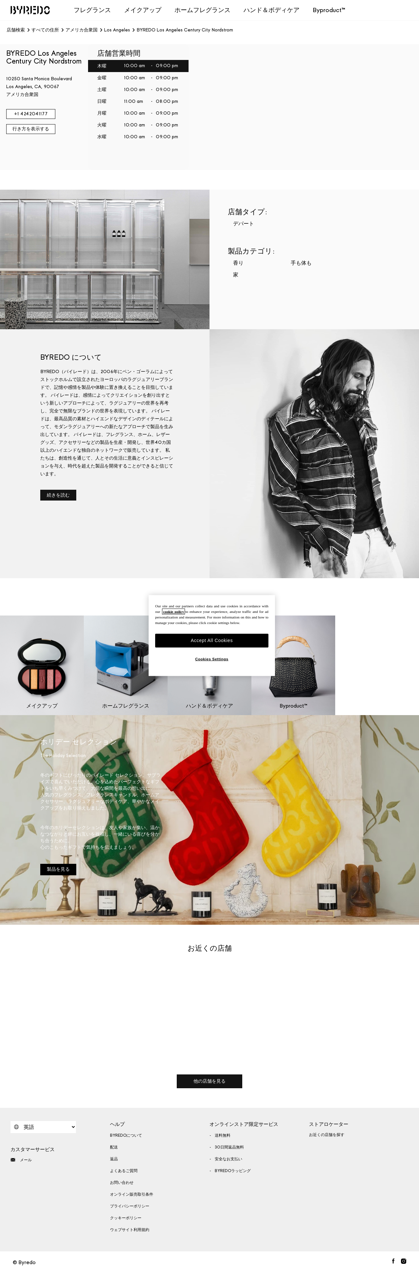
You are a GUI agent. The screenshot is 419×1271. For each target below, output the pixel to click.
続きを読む (58, 495)
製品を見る (58, 869)
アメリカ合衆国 (81, 30)
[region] (212, 635)
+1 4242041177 (31, 114)
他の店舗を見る (209, 1081)
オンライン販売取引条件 (131, 1194)
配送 (114, 1147)
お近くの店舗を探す (326, 1134)
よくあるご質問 (123, 1170)
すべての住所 (45, 30)
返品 (114, 1159)
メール (21, 1159)
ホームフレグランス (202, 10)
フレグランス (92, 10)
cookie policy (173, 612)
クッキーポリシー (125, 1218)
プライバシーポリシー (129, 1206)
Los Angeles (117, 30)
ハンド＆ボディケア (272, 10)
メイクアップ (142, 10)
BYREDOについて (126, 1135)
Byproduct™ (329, 10)
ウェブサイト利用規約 (129, 1229)
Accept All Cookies (212, 640)
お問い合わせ (122, 1182)
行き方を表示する (30, 129)
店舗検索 (16, 30)
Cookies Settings (211, 659)
